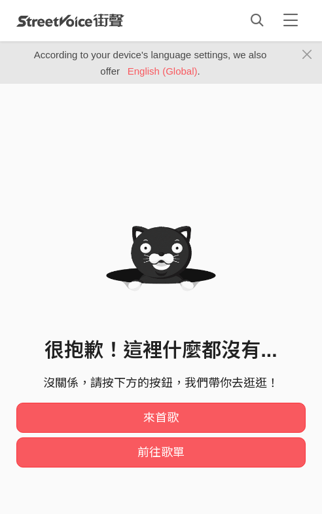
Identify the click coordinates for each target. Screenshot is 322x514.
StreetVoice (70, 20)
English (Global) (163, 71)
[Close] (307, 55)
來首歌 (161, 417)
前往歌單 (161, 452)
